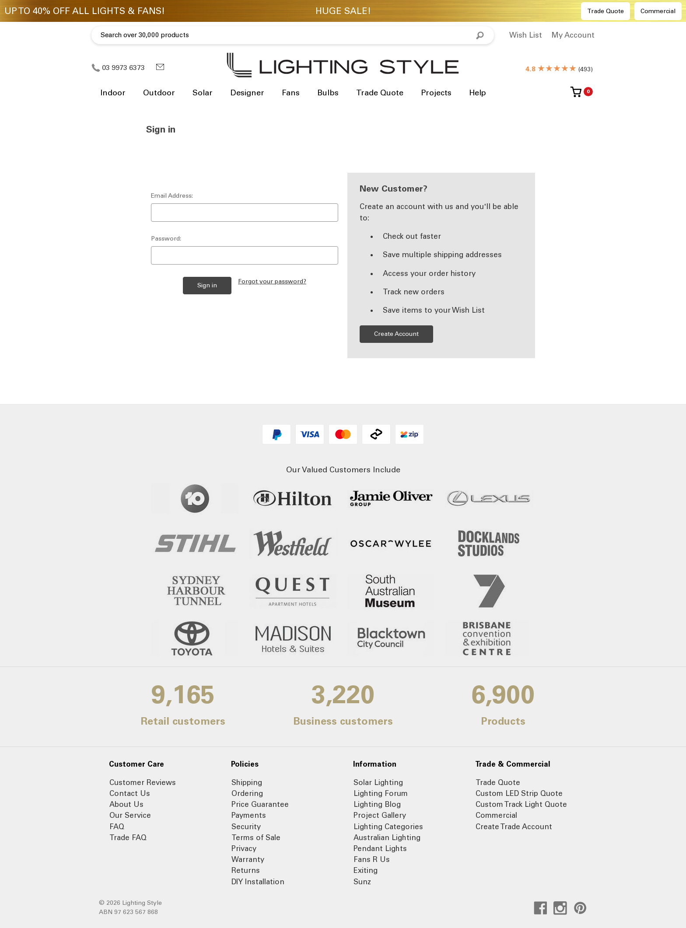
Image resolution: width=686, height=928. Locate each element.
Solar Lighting (378, 782)
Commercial (658, 11)
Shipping (246, 782)
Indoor (113, 93)
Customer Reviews (142, 782)
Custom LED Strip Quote (519, 793)
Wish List (525, 35)
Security (246, 826)
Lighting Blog (377, 804)
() (559, 69)
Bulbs (328, 93)
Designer (247, 93)
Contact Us (129, 793)
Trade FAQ (128, 837)
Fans (291, 93)
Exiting (366, 870)
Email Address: (172, 195)
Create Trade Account (514, 826)
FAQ (116, 826)
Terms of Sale (255, 837)
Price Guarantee (260, 804)
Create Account (396, 334)
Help (477, 93)
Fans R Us (372, 859)
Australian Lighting (387, 837)
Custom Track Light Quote (521, 804)
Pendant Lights (380, 848)
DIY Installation (257, 881)
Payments (248, 815)
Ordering (247, 793)
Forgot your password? (272, 281)
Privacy (243, 848)
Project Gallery (380, 815)
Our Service (130, 815)
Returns (245, 870)
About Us (126, 804)
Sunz (362, 881)
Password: (166, 238)
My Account (573, 35)
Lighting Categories (388, 826)
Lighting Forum (381, 793)
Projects (436, 93)
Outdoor (159, 93)
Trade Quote (605, 11)
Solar (202, 93)
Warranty (247, 859)
